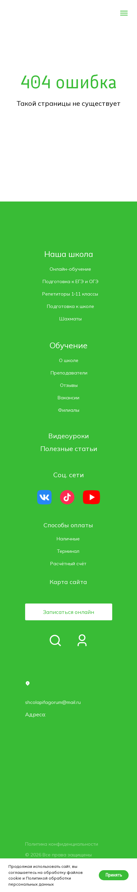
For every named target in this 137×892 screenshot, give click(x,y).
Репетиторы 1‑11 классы (70, 294)
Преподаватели (69, 373)
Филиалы (68, 410)
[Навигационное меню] (124, 13)
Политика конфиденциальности (61, 844)
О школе (68, 360)
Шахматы (70, 319)
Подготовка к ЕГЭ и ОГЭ (70, 281)
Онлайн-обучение (70, 269)
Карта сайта (68, 582)
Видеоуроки (68, 436)
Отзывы (69, 385)
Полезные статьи (68, 448)
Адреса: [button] (35, 714)
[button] (68, 612)
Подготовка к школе (70, 306)
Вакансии (68, 398)
